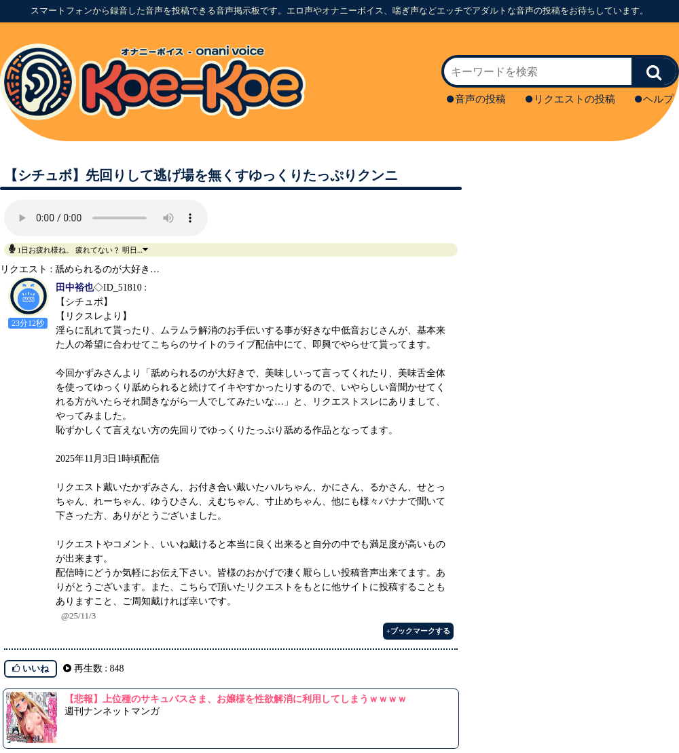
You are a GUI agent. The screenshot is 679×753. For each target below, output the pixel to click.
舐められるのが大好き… (107, 269)
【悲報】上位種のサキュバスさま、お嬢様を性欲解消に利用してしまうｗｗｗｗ (236, 699)
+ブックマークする (418, 631)
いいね (30, 668)
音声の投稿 (476, 99)
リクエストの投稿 (570, 99)
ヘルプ (654, 99)
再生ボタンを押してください (106, 218)
